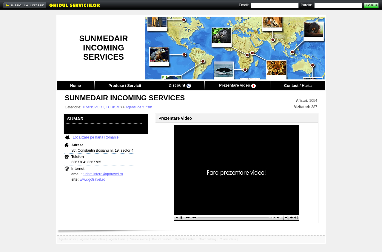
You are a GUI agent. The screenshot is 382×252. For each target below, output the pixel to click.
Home (75, 85)
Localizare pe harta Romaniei (96, 137)
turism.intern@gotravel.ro (103, 174)
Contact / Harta (298, 85)
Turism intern (228, 239)
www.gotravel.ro (92, 179)
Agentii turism (117, 239)
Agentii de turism (138, 107)
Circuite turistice (161, 239)
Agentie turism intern (92, 239)
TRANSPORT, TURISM (100, 107)
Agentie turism (67, 239)
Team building (207, 239)
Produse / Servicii (124, 85)
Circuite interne (139, 239)
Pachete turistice (185, 239)
